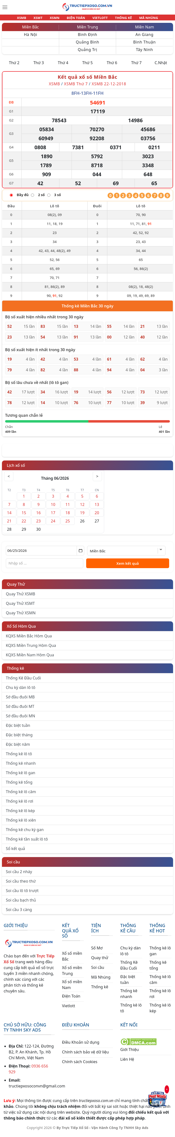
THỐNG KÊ (119, 19)
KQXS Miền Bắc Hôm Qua (29, 639)
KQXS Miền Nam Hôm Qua (30, 657)
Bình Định (87, 37)
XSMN (57, 19)
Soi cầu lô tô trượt (22, 893)
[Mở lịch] (80, 553)
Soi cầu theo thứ (21, 884)
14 (9, 515)
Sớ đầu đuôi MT (20, 709)
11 (67, 507)
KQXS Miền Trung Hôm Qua (31, 648)
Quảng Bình (87, 45)
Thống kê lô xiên (21, 823)
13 (97, 507)
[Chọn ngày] (45, 553)
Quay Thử (16, 587)
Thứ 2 (14, 65)
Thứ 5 (87, 65)
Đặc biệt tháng (19, 737)
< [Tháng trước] (9, 479)
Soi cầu (13, 865)
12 (82, 507)
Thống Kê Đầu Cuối (23, 681)
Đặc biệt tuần (18, 728)
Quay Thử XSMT (20, 606)
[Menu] (5, 7)
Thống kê (15, 671)
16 (38, 515)
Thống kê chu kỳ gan (25, 832)
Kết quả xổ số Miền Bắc (87, 80)
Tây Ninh (144, 52)
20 (97, 515)
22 (24, 524)
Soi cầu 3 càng (19, 912)
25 (67, 524)
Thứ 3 (38, 65)
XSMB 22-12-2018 (109, 86)
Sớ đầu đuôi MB (20, 700)
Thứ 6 (112, 65)
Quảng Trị (87, 52)
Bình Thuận (144, 45)
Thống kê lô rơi (19, 804)
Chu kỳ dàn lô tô (20, 690)
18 (67, 515)
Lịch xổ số (16, 468)
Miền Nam (144, 30)
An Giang (145, 37)
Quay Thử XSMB (20, 596)
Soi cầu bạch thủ (21, 903)
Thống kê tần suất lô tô (27, 842)
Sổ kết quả (15, 851)
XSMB (28, 19)
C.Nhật (161, 65)
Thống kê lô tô (19, 756)
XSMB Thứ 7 (76, 86)
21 (9, 524)
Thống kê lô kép (20, 813)
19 (82, 515)
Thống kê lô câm (21, 794)
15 (24, 515)
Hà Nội (30, 37)
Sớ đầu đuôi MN (20, 718)
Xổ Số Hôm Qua (21, 629)
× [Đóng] (167, 1089)
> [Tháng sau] (97, 479)
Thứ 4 (63, 65)
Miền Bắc (30, 30)
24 (53, 524)
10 (53, 507)
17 (53, 515)
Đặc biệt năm (18, 747)
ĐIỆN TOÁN (76, 19)
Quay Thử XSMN (21, 615)
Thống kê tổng (19, 785)
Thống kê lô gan (20, 775)
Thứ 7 (136, 65)
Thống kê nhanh (21, 766)
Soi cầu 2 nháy (19, 874)
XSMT (42, 19)
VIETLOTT (98, 19)
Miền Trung (87, 30)
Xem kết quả (127, 566)
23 (38, 524)
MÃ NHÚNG (142, 19)
